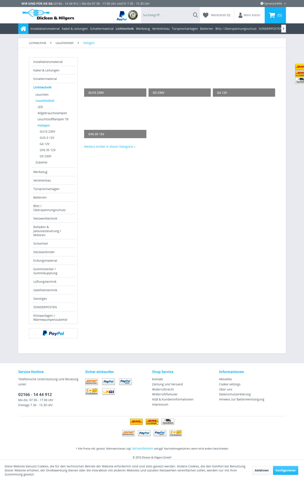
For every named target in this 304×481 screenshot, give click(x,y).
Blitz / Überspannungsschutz (49, 208)
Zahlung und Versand (167, 384)
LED (40, 107)
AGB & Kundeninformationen (173, 399)
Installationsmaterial (48, 62)
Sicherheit (40, 243)
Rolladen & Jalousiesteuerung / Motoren (47, 231)
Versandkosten (142, 448)
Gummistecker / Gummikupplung (45, 271)
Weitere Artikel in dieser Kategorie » (109, 147)
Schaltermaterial (45, 79)
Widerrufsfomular (165, 394)
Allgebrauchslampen (52, 113)
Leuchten (42, 94)
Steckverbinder (44, 252)
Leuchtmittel (44, 101)
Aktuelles (225, 379)
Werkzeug (40, 172)
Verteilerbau (42, 180)
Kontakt (157, 379)
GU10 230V (47, 131)
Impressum (160, 404)
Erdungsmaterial (45, 260)
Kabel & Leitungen (46, 70)
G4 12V (44, 144)
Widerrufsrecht (163, 389)
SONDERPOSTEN (45, 307)
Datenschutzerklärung (235, 394)
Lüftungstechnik (44, 282)
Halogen (44, 125)
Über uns (225, 389)
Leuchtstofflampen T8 (53, 119)
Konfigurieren (286, 470)
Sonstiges (40, 299)
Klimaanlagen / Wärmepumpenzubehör (50, 318)
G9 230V (45, 156)
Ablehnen (262, 470)
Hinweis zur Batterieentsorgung (241, 399)
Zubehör (41, 162)
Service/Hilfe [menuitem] (271, 3)
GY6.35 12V (47, 150)
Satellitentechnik (45, 290)
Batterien (40, 197)
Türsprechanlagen (46, 189)
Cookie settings (229, 384)
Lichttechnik (42, 87)
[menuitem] (127, 15)
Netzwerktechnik (45, 218)
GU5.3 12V (47, 138)
